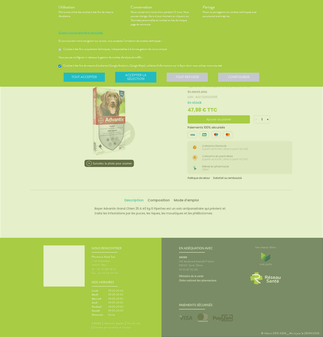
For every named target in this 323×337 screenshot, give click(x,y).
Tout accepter (84, 77)
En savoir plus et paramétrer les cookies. (81, 33)
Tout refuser (187, 77)
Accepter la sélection (135, 77)
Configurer (238, 77)
